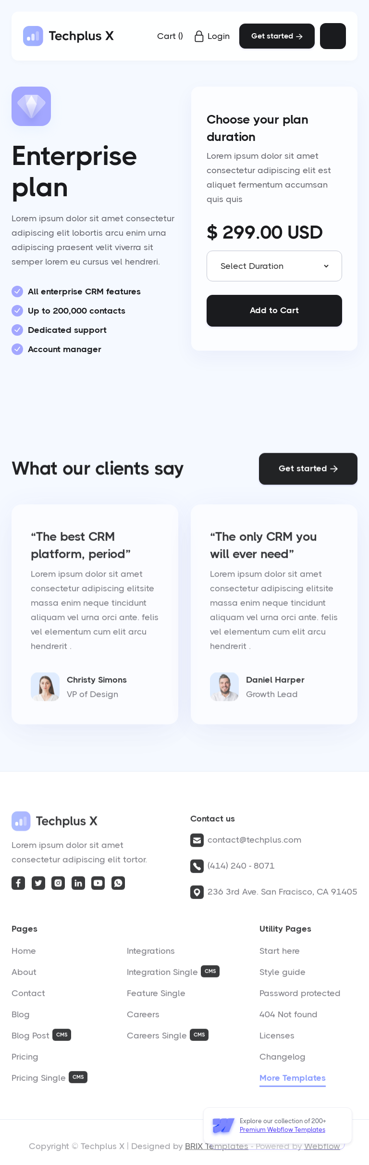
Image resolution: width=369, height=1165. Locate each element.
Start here (279, 954)
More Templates (292, 1081)
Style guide (282, 975)
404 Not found (288, 1017)
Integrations (151, 954)
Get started (277, 35)
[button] (170, 36)
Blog (21, 1017)
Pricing (25, 1059)
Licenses (277, 1038)
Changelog (282, 1059)
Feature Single (156, 996)
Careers (143, 1017)
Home (24, 954)
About (24, 975)
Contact (28, 996)
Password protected (300, 996)
